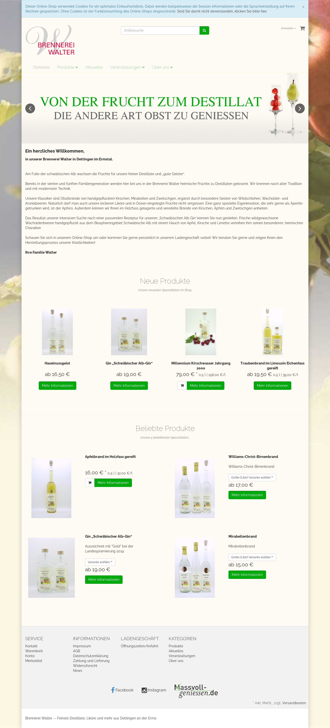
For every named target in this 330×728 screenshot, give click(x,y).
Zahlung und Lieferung (91, 661)
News (77, 671)
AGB (76, 651)
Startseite (41, 67)
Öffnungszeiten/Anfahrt (139, 646)
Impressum (82, 646)
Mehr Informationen (57, 386)
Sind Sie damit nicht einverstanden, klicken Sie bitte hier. (222, 11)
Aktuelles (94, 67)
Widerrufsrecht (85, 666)
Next (300, 108)
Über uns (162, 67)
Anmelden (288, 28)
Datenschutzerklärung (90, 656)
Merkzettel (33, 661)
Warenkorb (34, 651)
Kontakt (31, 646)
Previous (30, 108)
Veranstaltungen (127, 67)
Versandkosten (294, 703)
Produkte (67, 67)
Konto (30, 656)
